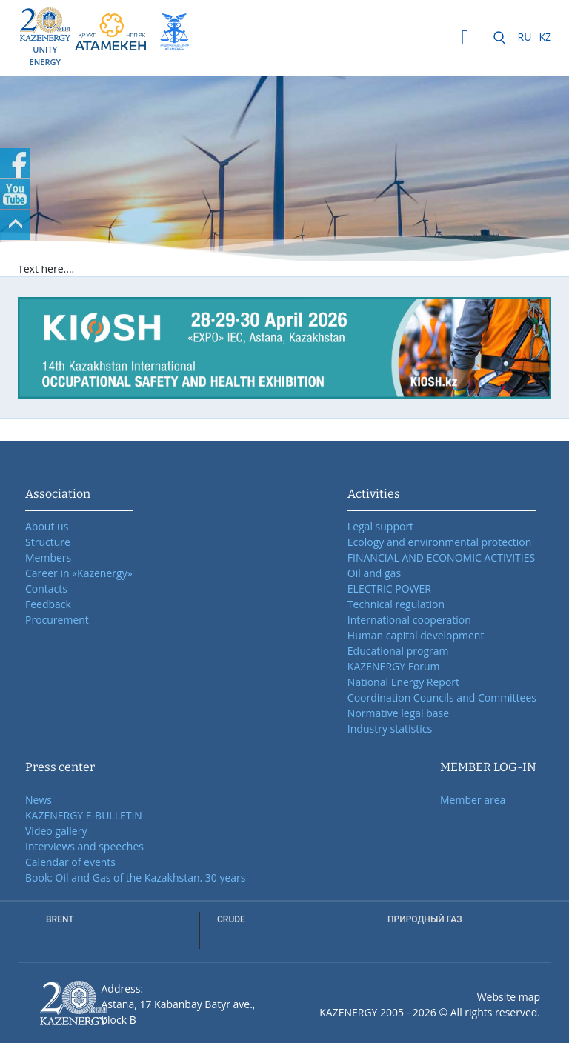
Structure (47, 542)
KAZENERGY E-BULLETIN (83, 815)
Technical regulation (396, 604)
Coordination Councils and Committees (441, 697)
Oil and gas (374, 573)
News (38, 800)
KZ (545, 37)
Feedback (48, 604)
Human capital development (416, 635)
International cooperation (409, 620)
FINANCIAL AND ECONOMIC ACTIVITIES (441, 557)
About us (46, 526)
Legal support (380, 526)
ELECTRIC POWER (389, 589)
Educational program (398, 651)
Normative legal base (398, 713)
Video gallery (56, 831)
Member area (472, 800)
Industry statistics (389, 729)
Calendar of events (70, 862)
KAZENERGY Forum (393, 666)
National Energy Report (403, 682)
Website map (508, 997)
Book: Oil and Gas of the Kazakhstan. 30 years (135, 877)
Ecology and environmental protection (439, 542)
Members (48, 557)
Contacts (46, 589)
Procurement (57, 620)
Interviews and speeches (84, 846)
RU (525, 37)
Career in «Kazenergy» (79, 573)
